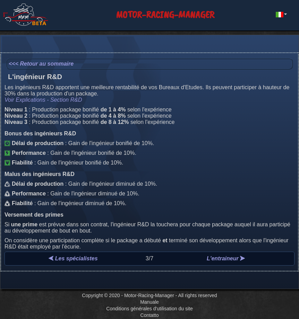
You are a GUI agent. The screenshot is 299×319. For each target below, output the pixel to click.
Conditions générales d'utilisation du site (149, 308)
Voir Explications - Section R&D (43, 100)
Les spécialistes (73, 258)
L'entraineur (226, 258)
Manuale (149, 302)
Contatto (149, 315)
